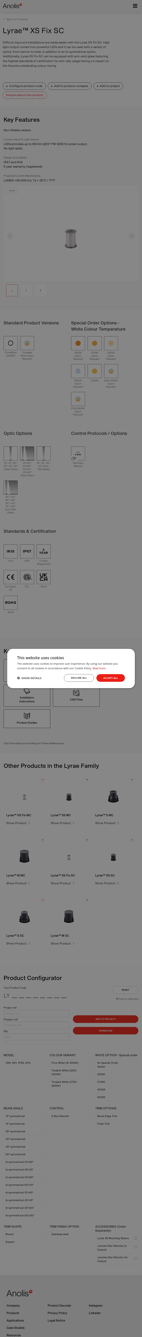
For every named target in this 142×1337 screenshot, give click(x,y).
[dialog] (71, 669)
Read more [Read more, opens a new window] (100, 668)
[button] (29, 678)
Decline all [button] (77, 678)
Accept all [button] (110, 678)
